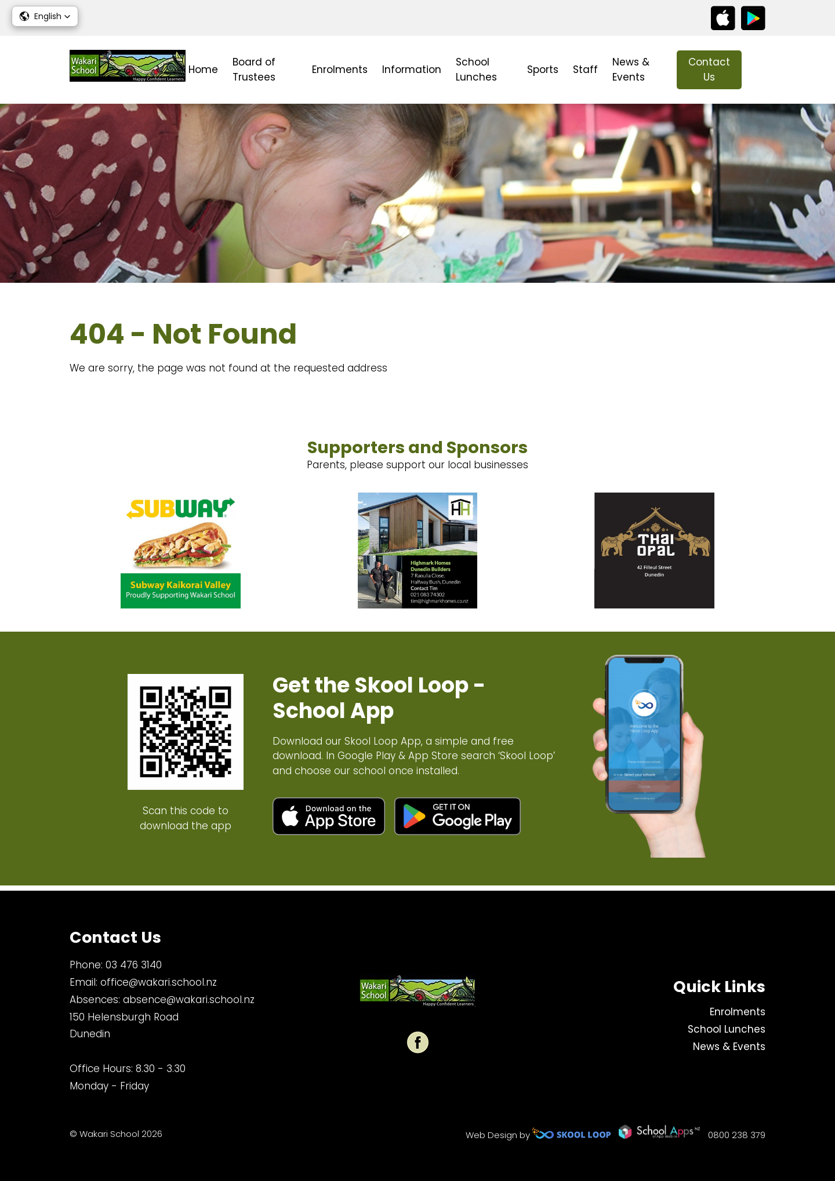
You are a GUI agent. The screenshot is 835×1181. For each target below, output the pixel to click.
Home (203, 69)
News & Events (630, 69)
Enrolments (340, 69)
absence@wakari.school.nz (189, 1000)
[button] (45, 16)
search (759, 70)
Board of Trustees (254, 69)
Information (411, 69)
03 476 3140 (134, 965)
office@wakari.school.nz (158, 982)
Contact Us (709, 69)
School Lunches (476, 69)
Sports (542, 69)
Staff (585, 69)
